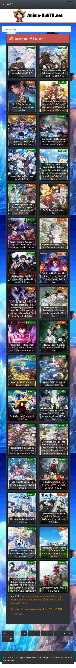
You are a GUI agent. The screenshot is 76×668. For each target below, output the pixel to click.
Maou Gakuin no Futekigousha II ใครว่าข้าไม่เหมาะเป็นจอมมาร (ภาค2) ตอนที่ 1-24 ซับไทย (22, 347)
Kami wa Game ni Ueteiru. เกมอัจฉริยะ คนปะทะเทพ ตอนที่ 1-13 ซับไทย (22, 484)
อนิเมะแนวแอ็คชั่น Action (44, 600)
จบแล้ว (47, 609)
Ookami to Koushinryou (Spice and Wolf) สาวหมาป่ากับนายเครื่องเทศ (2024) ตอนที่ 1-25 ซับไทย (54, 73)
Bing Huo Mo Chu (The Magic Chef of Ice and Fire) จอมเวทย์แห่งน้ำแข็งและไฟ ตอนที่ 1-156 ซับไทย (54, 277)
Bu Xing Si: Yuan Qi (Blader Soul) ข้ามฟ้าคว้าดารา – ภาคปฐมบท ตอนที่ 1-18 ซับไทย (53, 485)
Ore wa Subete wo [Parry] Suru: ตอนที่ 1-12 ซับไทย (22, 177)
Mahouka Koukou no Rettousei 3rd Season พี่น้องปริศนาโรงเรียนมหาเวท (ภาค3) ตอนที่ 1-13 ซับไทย (54, 414)
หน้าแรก (8, 4)
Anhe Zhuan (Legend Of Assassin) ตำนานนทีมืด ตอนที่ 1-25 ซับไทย (53, 347)
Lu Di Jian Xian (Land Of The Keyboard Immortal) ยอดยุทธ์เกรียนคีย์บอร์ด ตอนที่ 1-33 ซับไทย (54, 311)
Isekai (15, 609)
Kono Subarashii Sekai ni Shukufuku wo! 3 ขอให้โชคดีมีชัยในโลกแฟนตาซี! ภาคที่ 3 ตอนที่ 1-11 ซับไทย (54, 552)
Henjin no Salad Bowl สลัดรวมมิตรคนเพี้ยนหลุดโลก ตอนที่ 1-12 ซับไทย (22, 553)
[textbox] (36, 29)
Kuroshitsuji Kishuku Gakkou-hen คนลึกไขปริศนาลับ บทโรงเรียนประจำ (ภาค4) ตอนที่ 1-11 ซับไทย (54, 517)
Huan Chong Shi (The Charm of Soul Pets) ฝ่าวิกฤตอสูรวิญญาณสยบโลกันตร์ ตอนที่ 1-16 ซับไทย (54, 141)
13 (11, 639)
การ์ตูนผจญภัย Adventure (30, 596)
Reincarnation (31, 609)
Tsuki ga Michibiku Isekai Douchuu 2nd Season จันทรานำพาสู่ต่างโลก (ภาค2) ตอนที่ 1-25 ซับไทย (22, 450)
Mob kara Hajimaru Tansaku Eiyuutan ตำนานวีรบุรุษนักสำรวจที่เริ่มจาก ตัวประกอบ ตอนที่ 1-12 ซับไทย (22, 209)
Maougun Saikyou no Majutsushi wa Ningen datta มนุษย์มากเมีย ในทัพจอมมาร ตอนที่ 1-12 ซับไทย (22, 244)
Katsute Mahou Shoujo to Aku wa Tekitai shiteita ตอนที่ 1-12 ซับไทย (22, 73)
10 (64, 633)
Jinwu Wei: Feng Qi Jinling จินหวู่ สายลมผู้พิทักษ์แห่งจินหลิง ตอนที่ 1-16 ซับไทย (22, 278)
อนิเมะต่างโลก (25, 600)
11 (70, 633)
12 (4, 639)
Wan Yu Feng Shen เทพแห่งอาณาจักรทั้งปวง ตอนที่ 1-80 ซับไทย (22, 107)
